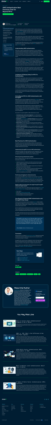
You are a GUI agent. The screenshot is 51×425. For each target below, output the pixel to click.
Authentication (23, 274)
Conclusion (4, 40)
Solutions (16, 1)
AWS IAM (27, 61)
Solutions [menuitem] (3, 409)
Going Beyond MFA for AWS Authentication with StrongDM (7, 33)
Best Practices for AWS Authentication (6, 35)
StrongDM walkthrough (25, 260)
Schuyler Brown (7, 23)
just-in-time (19, 44)
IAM (41, 60)
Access (6, 5)
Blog (3, 5)
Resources (24, 1)
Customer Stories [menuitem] (23, 412)
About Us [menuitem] (31, 407)
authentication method (31, 235)
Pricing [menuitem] (3, 413)
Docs (20, 1)
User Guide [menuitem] (13, 408)
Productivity (30, 274)
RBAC (34, 43)
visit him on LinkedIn (24, 304)
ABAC (41, 43)
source (31, 227)
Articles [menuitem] (22, 408)
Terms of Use (46, 421)
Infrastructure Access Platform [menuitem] (5, 408)
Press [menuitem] (31, 412)
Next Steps (4, 41)
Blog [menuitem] (21, 407)
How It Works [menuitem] (4, 410)
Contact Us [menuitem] (42, 407)
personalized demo (23, 258)
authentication (20, 31)
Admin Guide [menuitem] (13, 409)
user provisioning (24, 118)
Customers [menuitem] (3, 414)
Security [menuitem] (31, 409)
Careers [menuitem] (31, 408)
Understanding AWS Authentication (8, 28)
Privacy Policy (32, 421)
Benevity (35, 201)
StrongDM (14, 24)
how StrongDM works (24, 257)
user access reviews (23, 170)
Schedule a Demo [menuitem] (43, 408)
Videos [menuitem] (22, 409)
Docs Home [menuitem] (13, 407)
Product (11, 1)
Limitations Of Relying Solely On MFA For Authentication (8, 30)
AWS (39, 274)
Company (28, 1)
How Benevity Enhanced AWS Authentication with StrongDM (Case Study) (7, 38)
